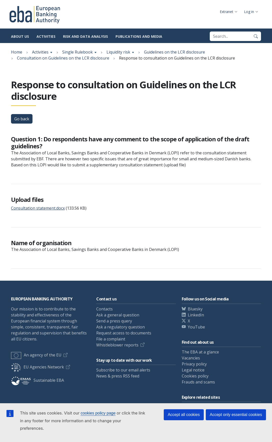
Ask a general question (117, 315)
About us (20, 36)
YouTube (196, 327)
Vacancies (191, 358)
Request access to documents (123, 333)
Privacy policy (194, 364)
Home (16, 52)
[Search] (255, 36)
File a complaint (110, 339)
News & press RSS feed (117, 376)
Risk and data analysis (85, 36)
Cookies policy (195, 376)
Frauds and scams (198, 382)
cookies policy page (98, 413)
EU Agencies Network (37, 367)
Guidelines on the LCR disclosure (174, 52)
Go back (21, 119)
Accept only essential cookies (236, 414)
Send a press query (114, 321)
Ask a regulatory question (120, 327)
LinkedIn (196, 315)
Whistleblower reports (117, 345)
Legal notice (193, 370)
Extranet (226, 11)
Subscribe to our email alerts (123, 370)
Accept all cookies (184, 414)
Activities (46, 36)
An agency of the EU (36, 355)
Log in (249, 11)
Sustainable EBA (37, 380)
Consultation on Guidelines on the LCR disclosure (63, 58)
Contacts (104, 309)
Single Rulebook (77, 52)
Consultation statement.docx (38, 208)
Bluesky (195, 309)
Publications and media (139, 36)
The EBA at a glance (200, 352)
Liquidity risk (118, 52)
